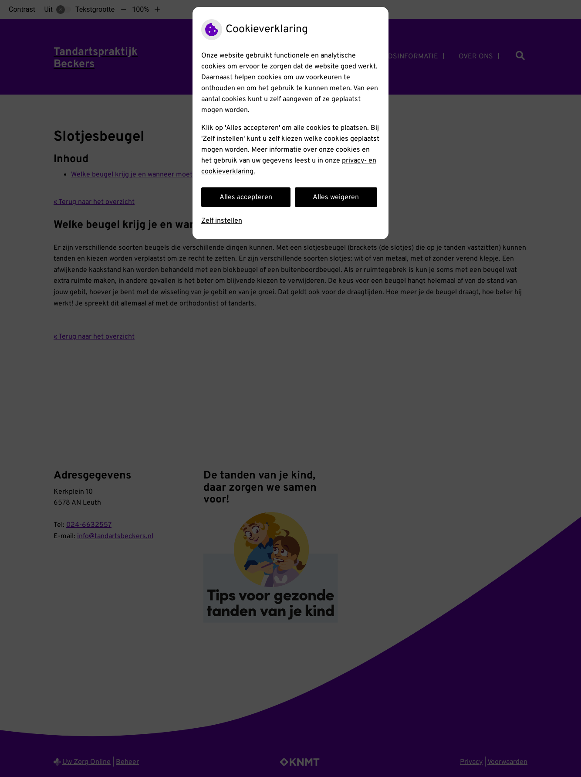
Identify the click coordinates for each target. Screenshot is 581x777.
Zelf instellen (221, 221)
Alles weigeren (336, 197)
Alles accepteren (246, 197)
